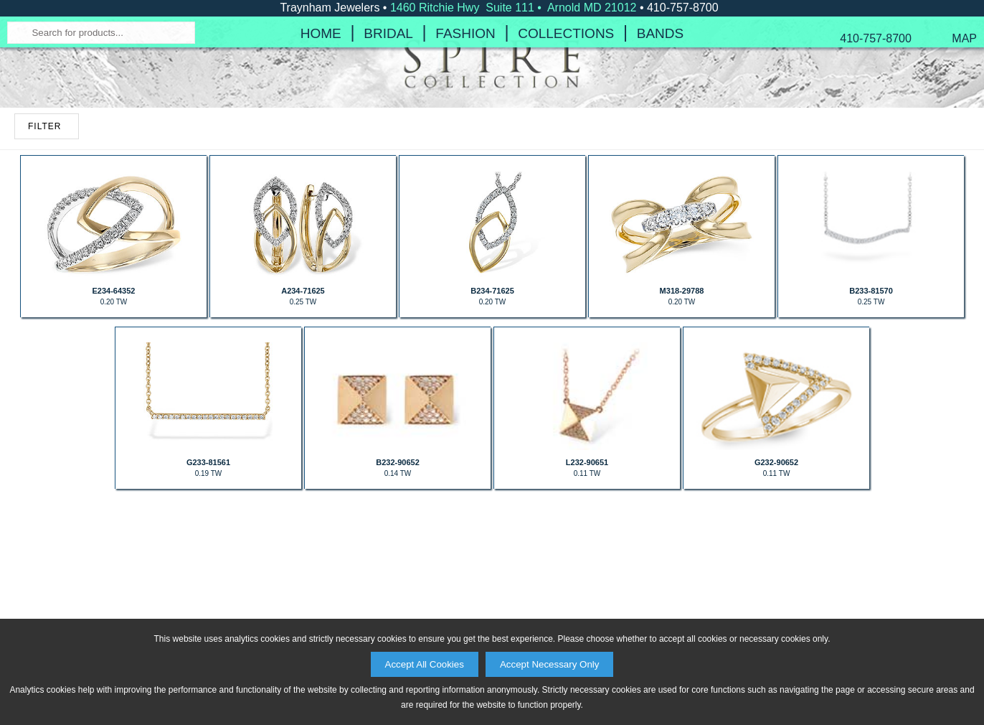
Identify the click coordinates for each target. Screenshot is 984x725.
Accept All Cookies (424, 664)
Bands (660, 140)
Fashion (465, 140)
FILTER (44, 281)
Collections (566, 140)
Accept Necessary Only (550, 664)
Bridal (388, 140)
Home (321, 140)
